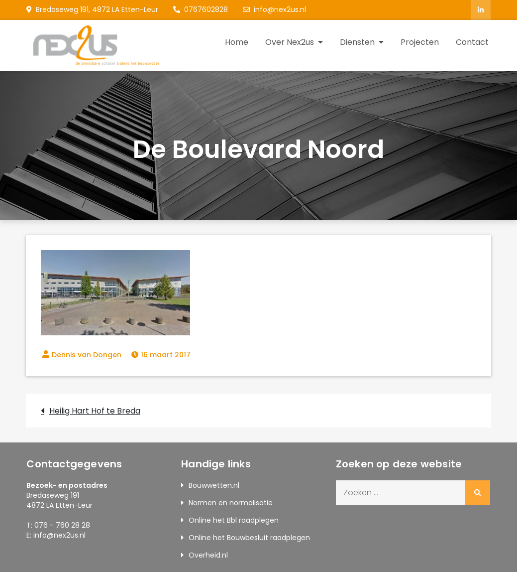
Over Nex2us (289, 42)
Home (236, 42)
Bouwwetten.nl (214, 485)
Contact (472, 42)
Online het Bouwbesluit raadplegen (249, 538)
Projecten (420, 42)
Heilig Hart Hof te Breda (94, 411)
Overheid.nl (208, 555)
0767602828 (200, 9)
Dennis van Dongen (86, 355)
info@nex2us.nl (274, 9)
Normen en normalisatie (231, 503)
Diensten (357, 42)
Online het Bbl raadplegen (234, 520)
